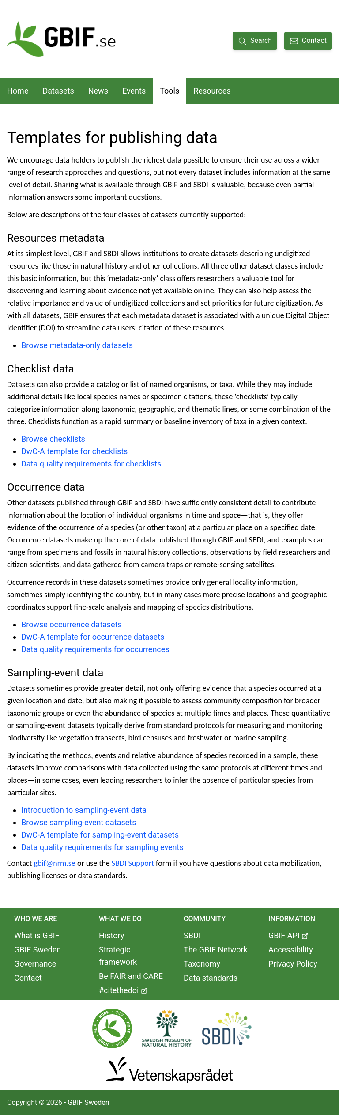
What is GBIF (36, 935)
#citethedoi (123, 990)
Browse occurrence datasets (71, 624)
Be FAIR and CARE (131, 976)
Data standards (210, 977)
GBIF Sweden (37, 949)
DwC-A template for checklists (74, 451)
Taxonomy (202, 963)
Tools (169, 90)
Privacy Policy (292, 963)
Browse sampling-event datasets (78, 822)
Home (17, 90)
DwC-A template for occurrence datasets (92, 636)
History (111, 935)
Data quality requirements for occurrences (95, 649)
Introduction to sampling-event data (84, 810)
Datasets (58, 90)
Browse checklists (53, 439)
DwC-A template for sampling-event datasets (100, 834)
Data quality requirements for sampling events (102, 847)
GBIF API (288, 935)
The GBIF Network (216, 949)
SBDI (192, 935)
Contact (28, 977)
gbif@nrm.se (54, 863)
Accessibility (290, 949)
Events (134, 90)
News (98, 90)
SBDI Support (133, 863)
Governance (35, 963)
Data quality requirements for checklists (91, 463)
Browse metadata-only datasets (77, 345)
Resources (211, 90)
